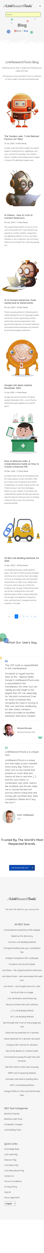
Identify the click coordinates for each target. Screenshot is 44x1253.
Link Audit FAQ (10, 1154)
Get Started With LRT (23, 868)
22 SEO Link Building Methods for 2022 (21, 559)
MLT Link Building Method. (22, 1016)
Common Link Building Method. (22, 942)
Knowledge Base (11, 1149)
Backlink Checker (12, 1113)
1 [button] (16, 616)
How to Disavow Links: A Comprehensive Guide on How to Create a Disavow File (21, 464)
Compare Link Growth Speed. (22, 964)
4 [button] (27, 616)
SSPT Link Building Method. (22, 1085)
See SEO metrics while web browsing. (22, 1067)
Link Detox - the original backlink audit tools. (22, 970)
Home (18, 31)
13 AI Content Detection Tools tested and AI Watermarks (20, 301)
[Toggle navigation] (40, 6)
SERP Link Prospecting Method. (22, 1073)
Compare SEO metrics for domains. (22, 1045)
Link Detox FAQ (11, 1165)
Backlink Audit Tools (13, 1119)
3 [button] (23, 616)
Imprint (7, 1192)
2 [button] (19, 616)
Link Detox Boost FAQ (14, 1170)
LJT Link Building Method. (22, 1010)
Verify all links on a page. (22, 992)
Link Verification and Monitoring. (22, 998)
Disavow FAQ (10, 1160)
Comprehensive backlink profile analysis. (22, 930)
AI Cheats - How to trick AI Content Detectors (18, 216)
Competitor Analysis (13, 1124)
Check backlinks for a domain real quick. (22, 1039)
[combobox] (23, 14)
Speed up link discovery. (22, 936)
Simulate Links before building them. (22, 1079)
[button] (31, 616)
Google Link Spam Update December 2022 (18, 386)
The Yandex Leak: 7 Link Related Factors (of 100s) (21, 137)
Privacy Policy (10, 1186)
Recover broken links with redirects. (22, 1004)
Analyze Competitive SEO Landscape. (22, 958)
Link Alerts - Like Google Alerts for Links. (22, 986)
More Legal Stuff (11, 1197)
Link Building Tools (12, 1130)
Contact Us (9, 1176)
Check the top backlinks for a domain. (22, 1032)
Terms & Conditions (13, 1181)
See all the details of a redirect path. (22, 1051)
